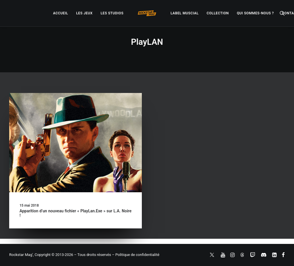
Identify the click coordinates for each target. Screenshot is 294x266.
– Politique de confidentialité (135, 255)
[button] (282, 13)
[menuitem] (60, 13)
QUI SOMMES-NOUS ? (255, 13)
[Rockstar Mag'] (147, 13)
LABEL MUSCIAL (185, 13)
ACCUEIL (60, 13)
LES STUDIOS (111, 13)
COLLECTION (218, 13)
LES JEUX (84, 13)
